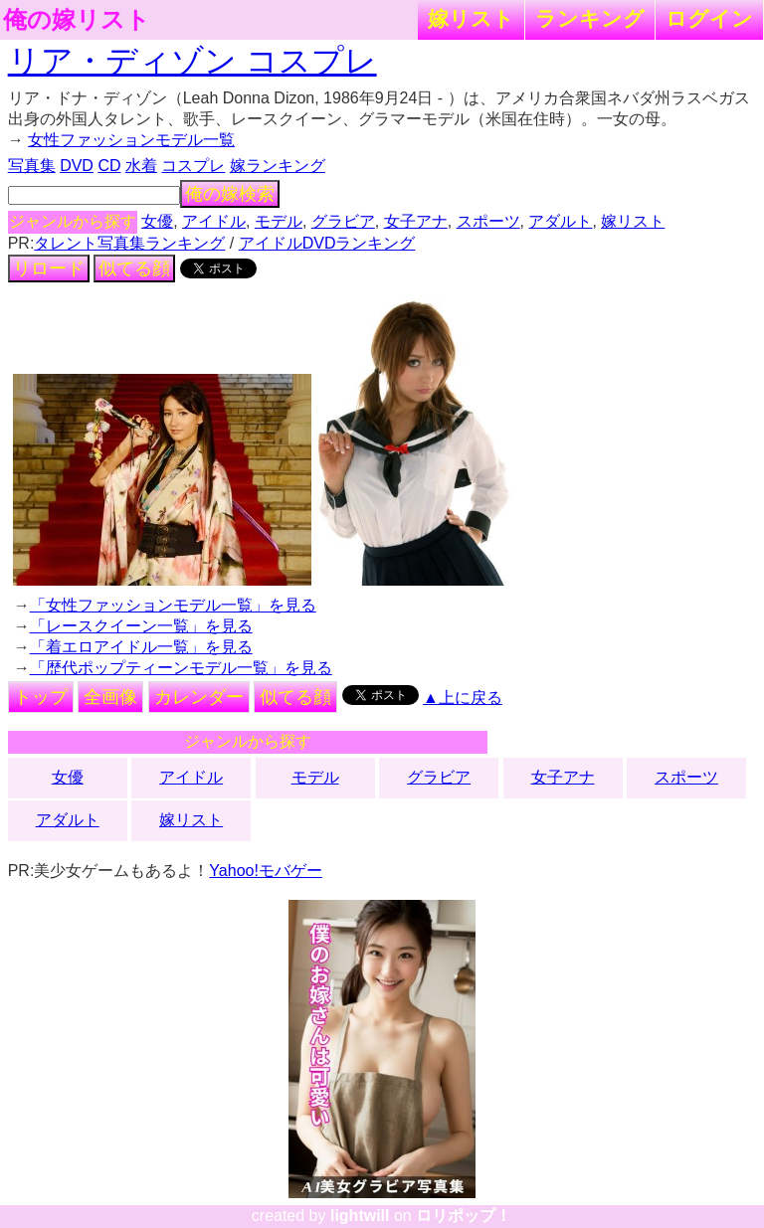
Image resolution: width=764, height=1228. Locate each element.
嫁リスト (471, 18)
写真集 (32, 165)
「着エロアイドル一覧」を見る (141, 646)
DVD (77, 165)
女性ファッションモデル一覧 (131, 139)
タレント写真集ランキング (129, 243)
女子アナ (416, 221)
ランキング (590, 18)
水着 (141, 165)
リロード (49, 268)
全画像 (110, 697)
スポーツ (488, 221)
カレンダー (199, 697)
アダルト (560, 221)
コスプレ (193, 165)
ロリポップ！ (463, 1215)
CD (108, 165)
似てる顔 (134, 268)
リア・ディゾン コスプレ (192, 61)
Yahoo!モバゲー (265, 870)
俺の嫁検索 (230, 194)
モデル (278, 221)
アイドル (214, 221)
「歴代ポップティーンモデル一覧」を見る (181, 667)
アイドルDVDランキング (327, 243)
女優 (157, 221)
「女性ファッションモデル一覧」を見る (173, 605)
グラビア (343, 221)
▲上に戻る (462, 697)
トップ (41, 697)
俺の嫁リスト (76, 20)
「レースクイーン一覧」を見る (141, 625)
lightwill (360, 1215)
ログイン (709, 18)
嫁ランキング (277, 165)
